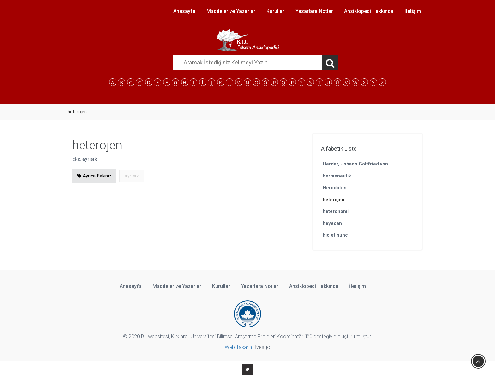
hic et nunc (335, 235)
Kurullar (275, 11)
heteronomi (336, 211)
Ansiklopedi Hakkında (368, 11)
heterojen (333, 199)
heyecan (332, 223)
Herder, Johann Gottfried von (355, 164)
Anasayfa (184, 11)
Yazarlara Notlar (314, 11)
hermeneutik (337, 176)
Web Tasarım (239, 347)
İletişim (412, 11)
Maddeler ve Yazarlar (230, 11)
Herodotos (334, 187)
